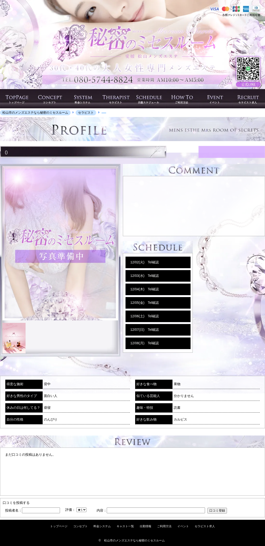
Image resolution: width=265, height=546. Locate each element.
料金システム (102, 526)
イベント (183, 526)
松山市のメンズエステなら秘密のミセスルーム (134, 540)
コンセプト (80, 526)
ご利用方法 (164, 526)
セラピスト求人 (205, 526)
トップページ (58, 526)
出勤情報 (145, 526)
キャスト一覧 (125, 526)
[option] (60, 243)
